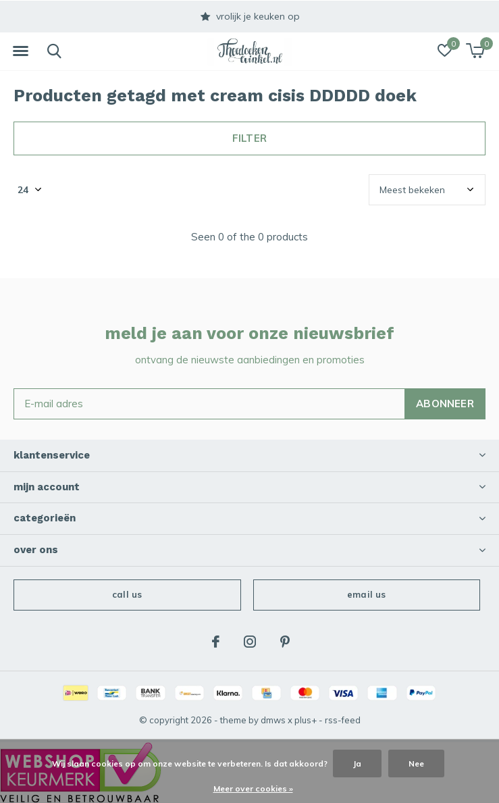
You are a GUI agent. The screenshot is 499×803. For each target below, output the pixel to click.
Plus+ (305, 720)
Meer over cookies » (253, 788)
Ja (357, 763)
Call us (127, 594)
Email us (366, 594)
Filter (249, 138)
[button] (20, 51)
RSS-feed (343, 720)
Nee (416, 763)
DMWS (273, 720)
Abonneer (445, 403)
